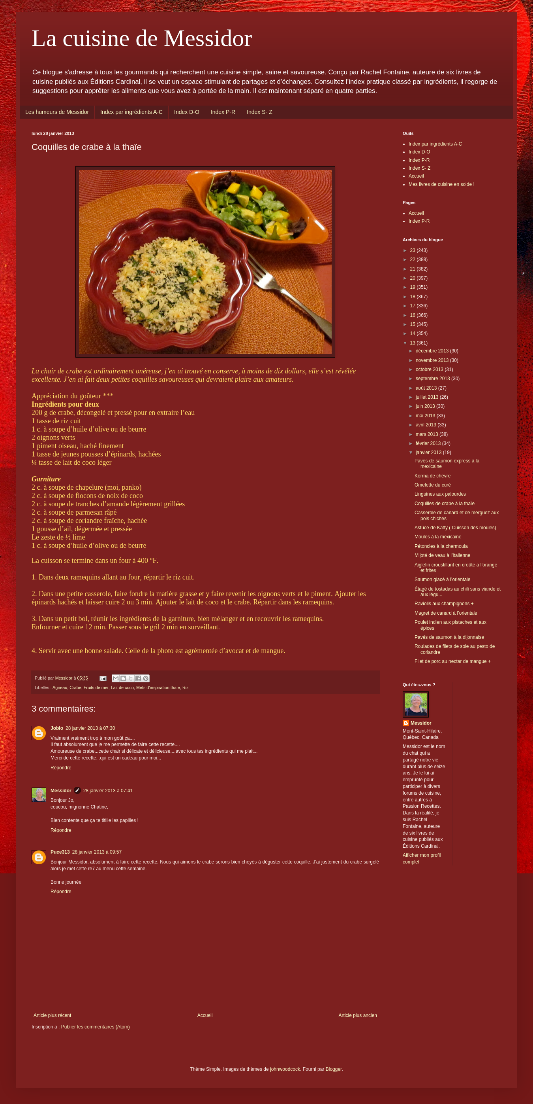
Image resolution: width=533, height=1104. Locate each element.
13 (413, 343)
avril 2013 (426, 425)
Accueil (205, 1015)
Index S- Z (259, 112)
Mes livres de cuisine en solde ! (442, 184)
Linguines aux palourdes (440, 494)
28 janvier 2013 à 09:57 (97, 852)
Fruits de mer (96, 687)
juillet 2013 (428, 397)
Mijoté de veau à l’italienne (442, 555)
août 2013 (427, 388)
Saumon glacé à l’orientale (442, 579)
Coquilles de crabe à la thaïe (445, 503)
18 (413, 296)
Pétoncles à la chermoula (441, 546)
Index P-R (223, 112)
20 (413, 278)
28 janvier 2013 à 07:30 (90, 728)
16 (413, 315)
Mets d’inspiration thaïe (158, 687)
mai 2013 (426, 415)
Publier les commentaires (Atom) (95, 1027)
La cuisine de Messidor (142, 38)
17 (413, 306)
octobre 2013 (430, 369)
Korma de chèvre (432, 476)
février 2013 (429, 443)
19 (413, 287)
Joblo (57, 728)
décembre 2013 (433, 351)
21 (413, 269)
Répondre (61, 768)
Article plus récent (52, 1015)
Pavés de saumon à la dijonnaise (449, 637)
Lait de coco (122, 687)
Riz (185, 687)
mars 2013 (427, 434)
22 (413, 259)
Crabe (75, 687)
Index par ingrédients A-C (131, 112)
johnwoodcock (285, 1069)
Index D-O (186, 112)
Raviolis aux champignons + (444, 603)
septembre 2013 (433, 378)
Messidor (61, 790)
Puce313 (60, 852)
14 (413, 333)
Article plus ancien (358, 1015)
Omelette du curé (433, 485)
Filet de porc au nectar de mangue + (453, 661)
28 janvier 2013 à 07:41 (108, 790)
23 (413, 250)
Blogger (334, 1069)
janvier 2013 (429, 452)
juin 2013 (426, 406)
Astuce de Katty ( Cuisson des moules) (455, 527)
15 (413, 324)
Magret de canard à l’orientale (446, 613)
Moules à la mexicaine (438, 537)
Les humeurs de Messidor (57, 112)
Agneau (60, 687)
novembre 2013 (433, 360)
